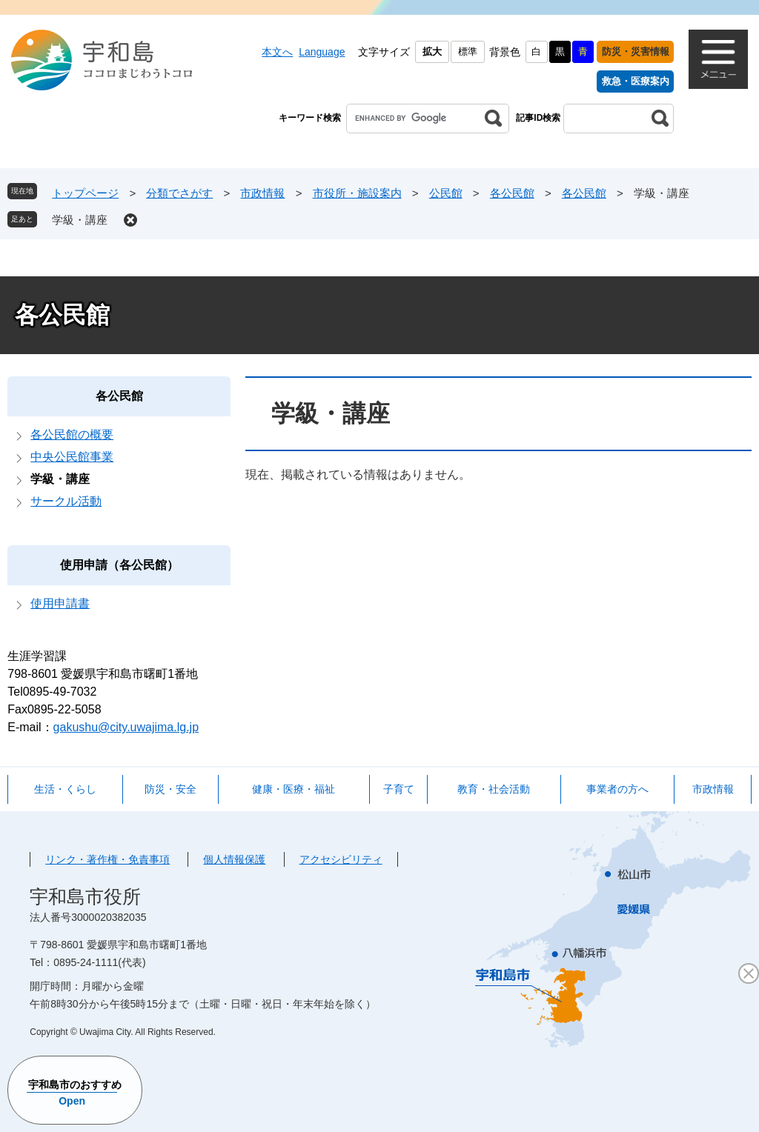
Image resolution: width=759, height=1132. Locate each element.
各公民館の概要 (71, 434)
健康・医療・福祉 (293, 789)
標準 (467, 51)
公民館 (446, 193)
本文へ (277, 52)
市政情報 (262, 193)
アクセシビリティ (340, 859)
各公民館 (512, 193)
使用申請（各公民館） (119, 565)
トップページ (85, 193)
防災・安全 (170, 789)
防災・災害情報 (635, 51)
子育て (398, 789)
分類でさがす (179, 193)
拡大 (432, 51)
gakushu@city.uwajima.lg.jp (126, 727)
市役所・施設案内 (357, 193)
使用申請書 (60, 603)
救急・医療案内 (635, 81)
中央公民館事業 (71, 456)
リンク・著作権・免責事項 (107, 859)
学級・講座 (79, 219)
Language (322, 52)
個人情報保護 (234, 859)
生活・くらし (65, 789)
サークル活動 (66, 501)
